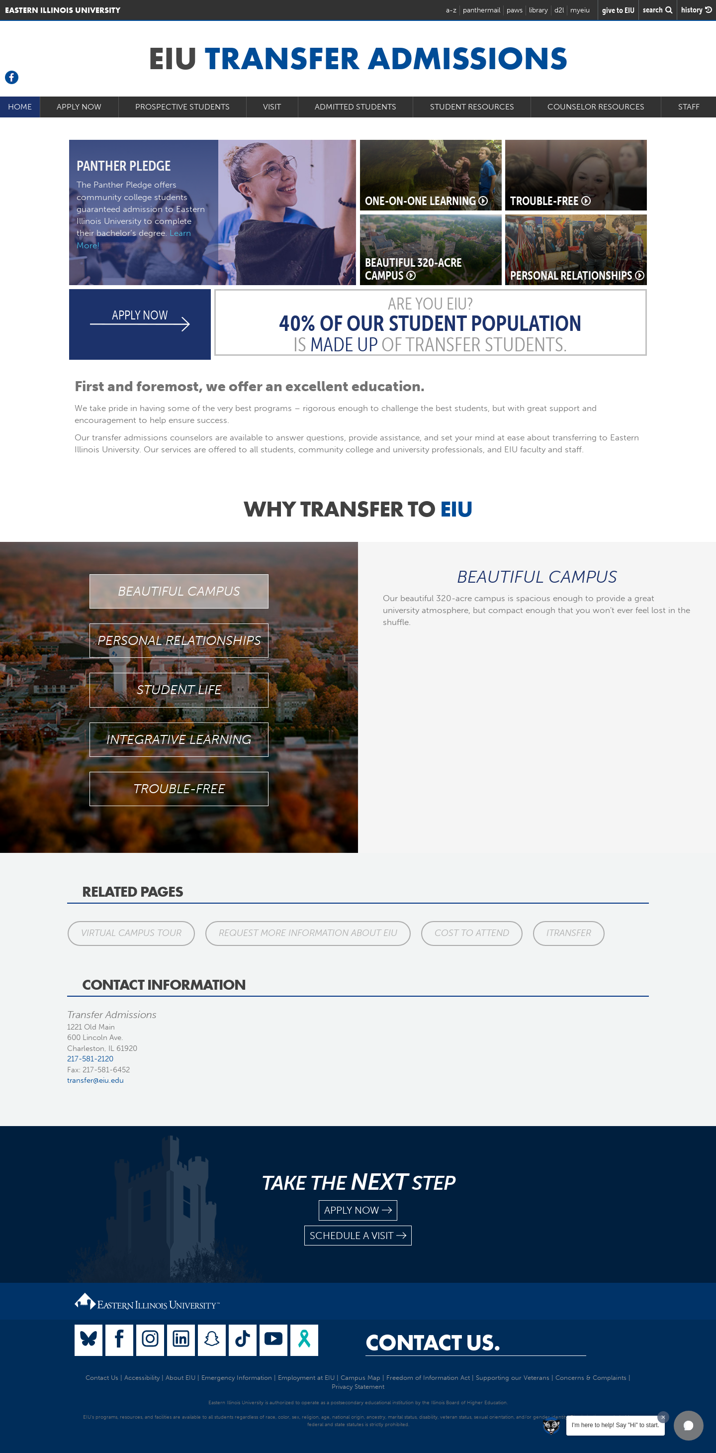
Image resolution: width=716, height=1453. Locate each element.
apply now (358, 1210)
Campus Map (360, 1377)
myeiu (580, 10)
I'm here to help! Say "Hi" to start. (615, 1425)
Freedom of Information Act (428, 1377)
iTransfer (566, 933)
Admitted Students (355, 106)
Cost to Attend (470, 933)
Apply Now (79, 106)
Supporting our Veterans (512, 1377)
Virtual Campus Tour (131, 933)
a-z (451, 10)
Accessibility (142, 1377)
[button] (689, 1426)
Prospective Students (182, 106)
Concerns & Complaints (590, 1377)
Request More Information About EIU (307, 933)
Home (20, 106)
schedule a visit (358, 1236)
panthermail (481, 10)
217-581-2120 (90, 1058)
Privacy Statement (358, 1386)
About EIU (180, 1377)
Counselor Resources (595, 106)
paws (515, 10)
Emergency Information (236, 1377)
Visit (272, 106)
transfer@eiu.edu (95, 1080)
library (538, 10)
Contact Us (102, 1377)
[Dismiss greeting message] (663, 1417)
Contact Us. (432, 1342)
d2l (559, 10)
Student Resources (472, 106)
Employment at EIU (306, 1377)
